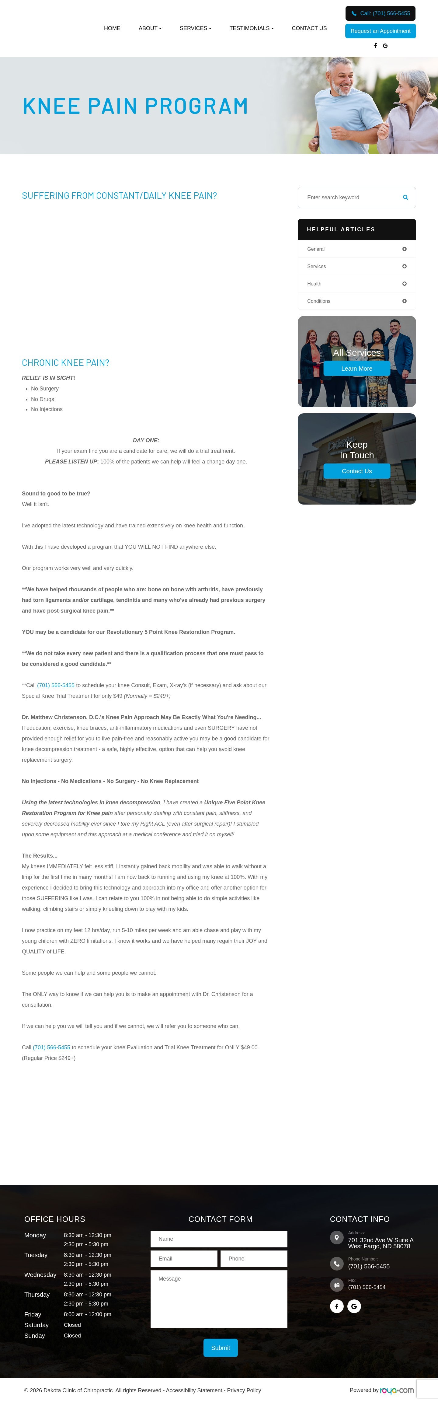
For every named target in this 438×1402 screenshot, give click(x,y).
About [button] (150, 28)
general (317, 249)
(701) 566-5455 (56, 685)
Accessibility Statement (194, 1390)
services (317, 267)
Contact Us (309, 28)
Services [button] (195, 28)
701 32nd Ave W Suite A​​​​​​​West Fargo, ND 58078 (381, 1243)
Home (112, 28)
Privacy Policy (244, 1390)
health (315, 285)
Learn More (356, 371)
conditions (320, 303)
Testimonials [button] (252, 28)
